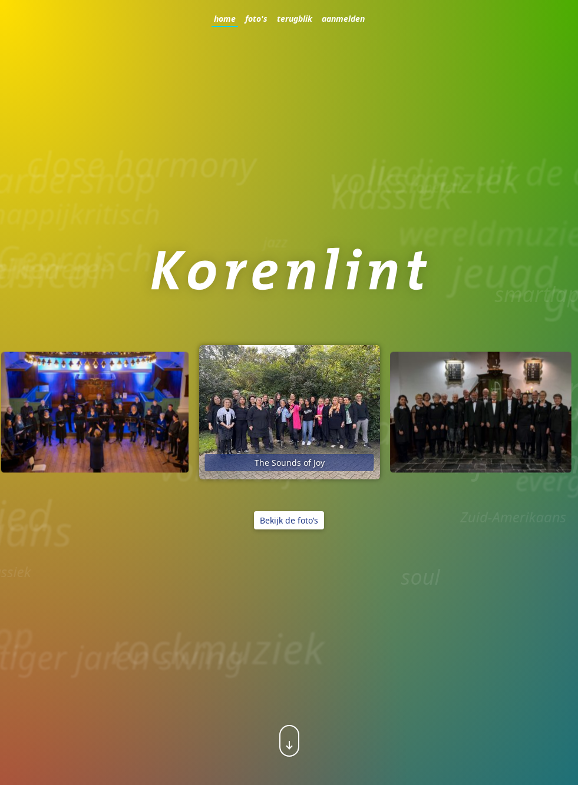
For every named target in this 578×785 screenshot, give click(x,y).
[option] (289, 412)
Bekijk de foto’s (289, 520)
